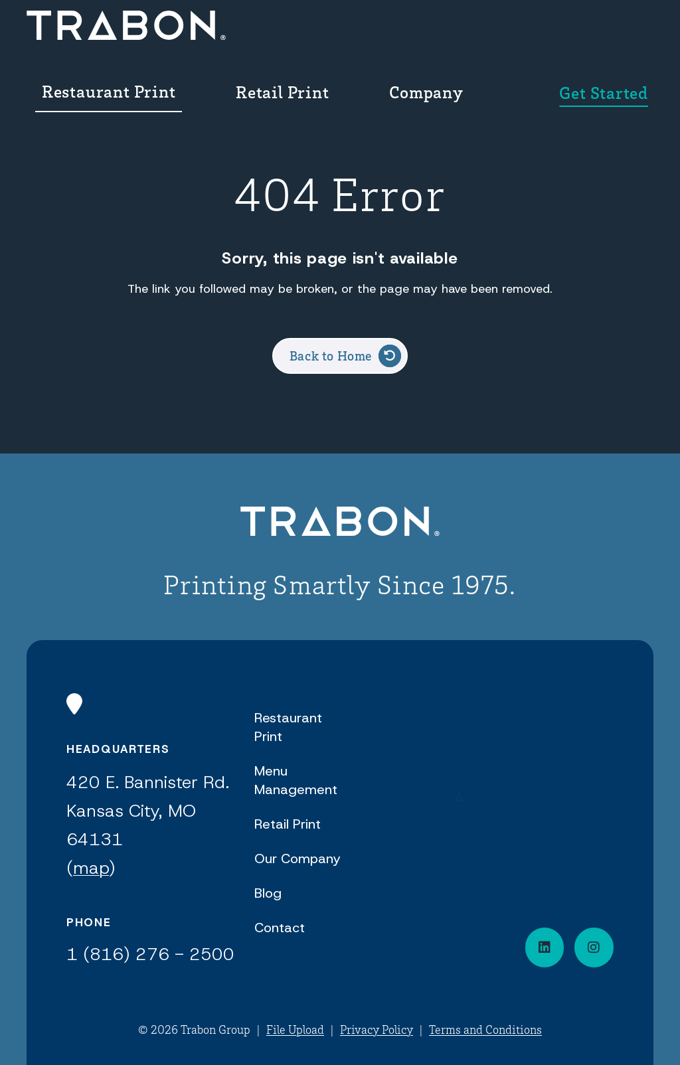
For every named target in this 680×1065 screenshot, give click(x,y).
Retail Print (372, 35)
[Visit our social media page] (594, 947)
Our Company (297, 858)
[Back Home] (87, 35)
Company (483, 35)
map (91, 868)
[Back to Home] (340, 523)
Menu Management (295, 780)
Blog (268, 893)
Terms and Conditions (485, 1029)
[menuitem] (238, 36)
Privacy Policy (376, 1029)
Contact (279, 927)
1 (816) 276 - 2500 (150, 954)
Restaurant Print (224, 35)
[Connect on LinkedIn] (544, 947)
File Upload (295, 1029)
